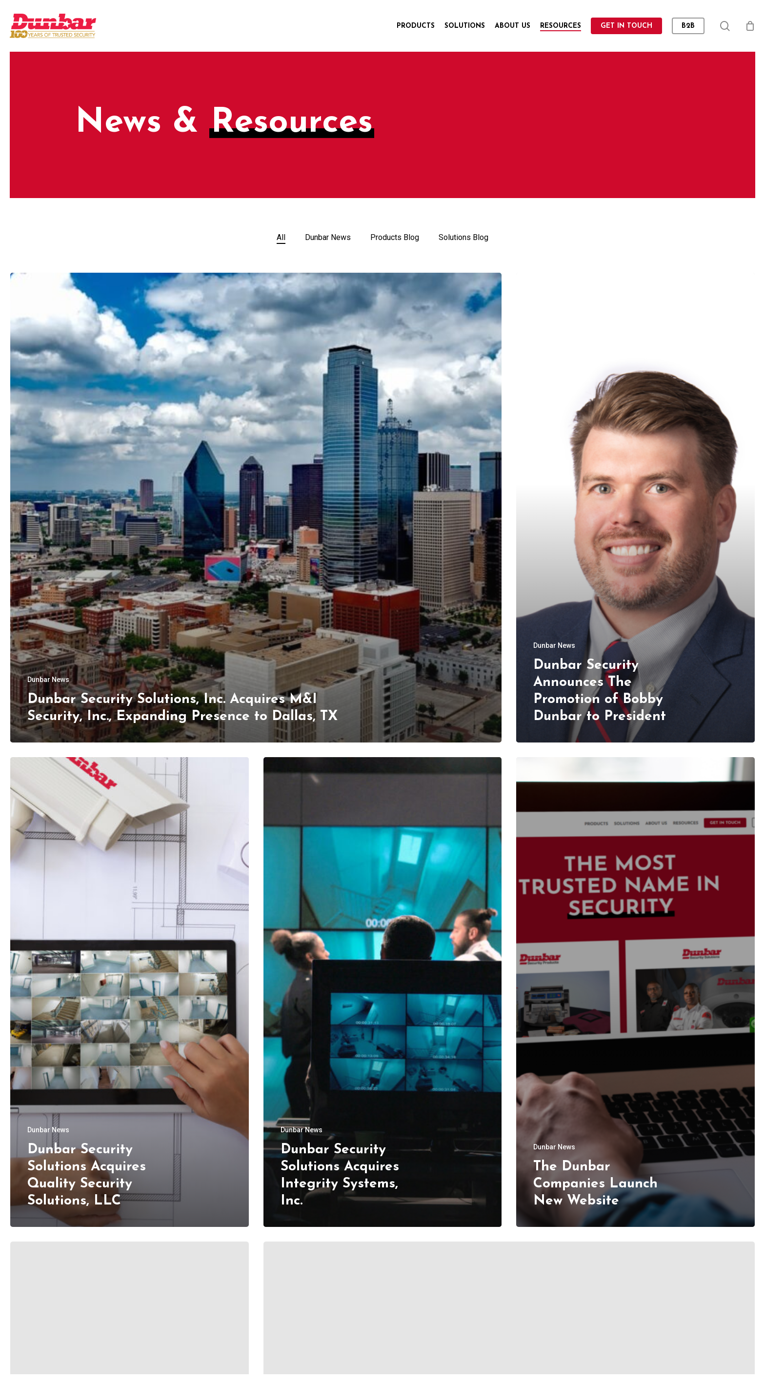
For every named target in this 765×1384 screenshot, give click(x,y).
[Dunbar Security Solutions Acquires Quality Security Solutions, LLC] (129, 992)
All (281, 237)
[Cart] (750, 25)
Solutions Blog (463, 237)
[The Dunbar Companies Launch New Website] (635, 992)
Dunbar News (328, 237)
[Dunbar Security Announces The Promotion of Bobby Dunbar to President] (635, 507)
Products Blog (394, 237)
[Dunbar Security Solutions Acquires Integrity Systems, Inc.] (382, 992)
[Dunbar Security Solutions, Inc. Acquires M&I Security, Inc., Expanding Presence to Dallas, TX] (256, 507)
